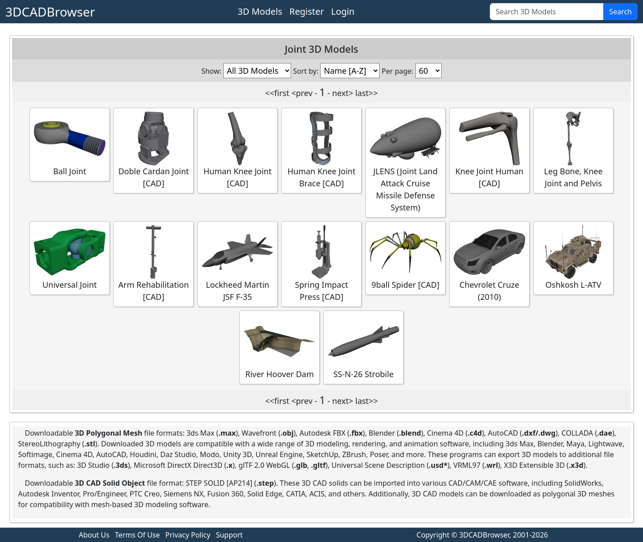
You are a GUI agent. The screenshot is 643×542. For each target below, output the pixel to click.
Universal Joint (69, 257)
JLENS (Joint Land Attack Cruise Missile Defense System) (405, 162)
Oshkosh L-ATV (573, 257)
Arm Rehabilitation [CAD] (153, 263)
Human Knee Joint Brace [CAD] (321, 150)
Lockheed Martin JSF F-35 (237, 263)
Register (306, 11)
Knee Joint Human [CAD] (489, 150)
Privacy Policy (187, 535)
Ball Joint (69, 144)
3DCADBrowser (50, 11)
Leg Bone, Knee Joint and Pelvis (573, 150)
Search (620, 12)
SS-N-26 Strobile (363, 347)
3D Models (260, 11)
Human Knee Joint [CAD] (237, 150)
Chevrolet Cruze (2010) (489, 263)
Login (343, 11)
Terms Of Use (137, 535)
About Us (94, 535)
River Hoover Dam (279, 347)
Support (229, 535)
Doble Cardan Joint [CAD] (153, 150)
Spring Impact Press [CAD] (321, 263)
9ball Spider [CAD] (405, 257)
